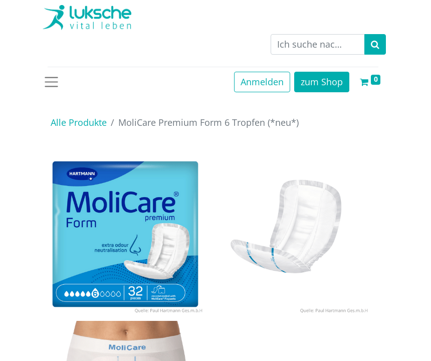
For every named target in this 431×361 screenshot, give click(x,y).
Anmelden (262, 82)
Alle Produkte (79, 122)
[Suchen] (375, 44)
